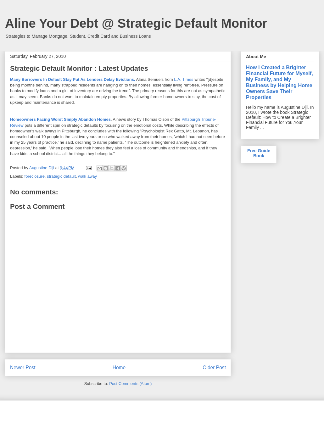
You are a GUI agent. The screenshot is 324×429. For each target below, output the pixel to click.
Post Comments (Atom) (130, 383)
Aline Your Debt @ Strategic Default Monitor (136, 23)
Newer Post (23, 367)
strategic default (61, 176)
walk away (87, 176)
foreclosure (35, 176)
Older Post (214, 367)
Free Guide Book (258, 153)
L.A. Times (183, 79)
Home (119, 367)
